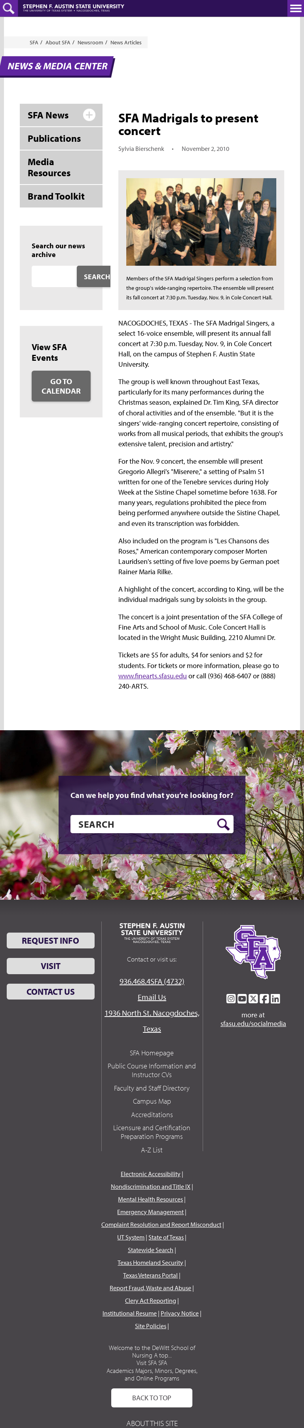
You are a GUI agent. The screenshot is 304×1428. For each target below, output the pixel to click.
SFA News (48, 115)
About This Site (152, 1423)
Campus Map (152, 1101)
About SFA (58, 42)
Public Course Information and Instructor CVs (152, 1070)
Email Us (152, 997)
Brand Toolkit (56, 196)
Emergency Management (150, 1212)
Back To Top (151, 1397)
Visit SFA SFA (152, 1363)
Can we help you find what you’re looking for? (152, 795)
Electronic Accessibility (150, 1174)
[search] (152, 824)
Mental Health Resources (150, 1199)
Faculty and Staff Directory (152, 1088)
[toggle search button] (9, 8)
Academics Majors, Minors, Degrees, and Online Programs (152, 1374)
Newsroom (90, 42)
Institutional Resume (130, 1313)
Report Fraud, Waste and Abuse (150, 1288)
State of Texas (166, 1237)
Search (97, 276)
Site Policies (150, 1326)
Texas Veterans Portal (150, 1275)
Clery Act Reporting (150, 1300)
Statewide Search (150, 1250)
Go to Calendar (61, 386)
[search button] (223, 824)
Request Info (50, 940)
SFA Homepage (152, 1052)
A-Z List (152, 1149)
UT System (130, 1237)
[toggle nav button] (295, 8)
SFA (34, 42)
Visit (51, 965)
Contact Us (51, 991)
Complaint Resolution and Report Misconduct (161, 1224)
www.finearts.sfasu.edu (152, 675)
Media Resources (49, 167)
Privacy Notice (180, 1313)
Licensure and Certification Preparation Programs (151, 1132)
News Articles (126, 42)
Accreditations (152, 1114)
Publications (54, 138)
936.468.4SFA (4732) (152, 981)
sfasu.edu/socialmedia (253, 1023)
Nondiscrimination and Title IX (150, 1186)
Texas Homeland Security (150, 1262)
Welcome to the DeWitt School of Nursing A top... (152, 1351)
